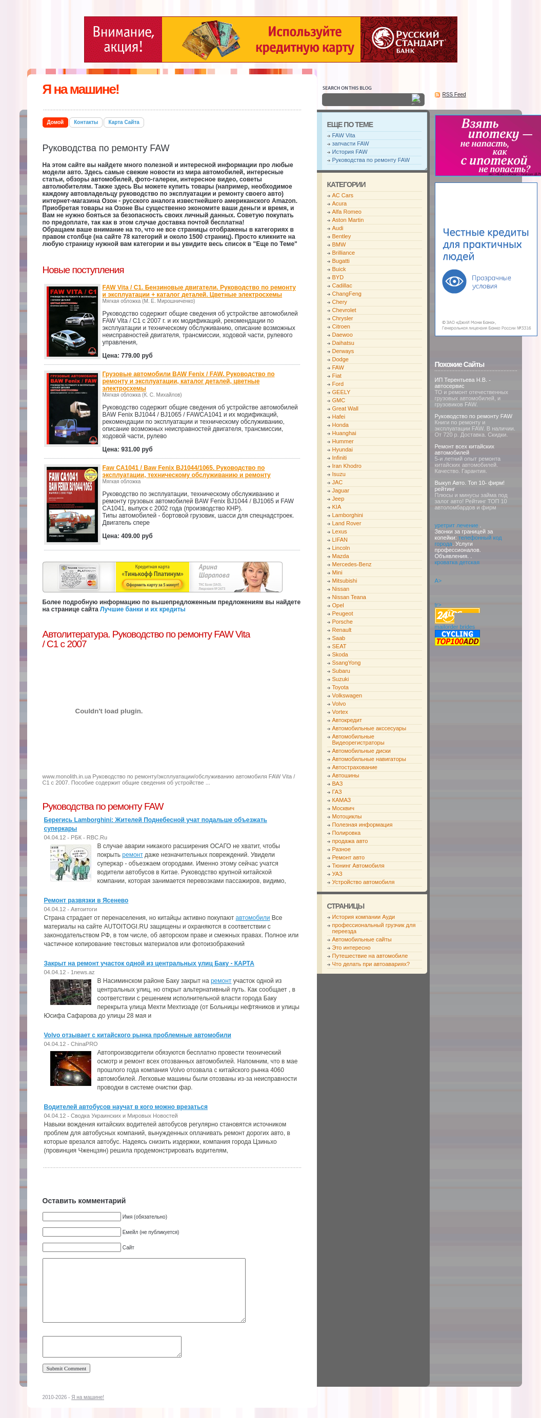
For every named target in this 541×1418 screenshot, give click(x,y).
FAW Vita (343, 135)
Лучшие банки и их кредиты (143, 609)
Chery (339, 302)
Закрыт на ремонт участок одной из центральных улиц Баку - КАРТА (149, 963)
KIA (337, 507)
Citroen (341, 326)
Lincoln (341, 548)
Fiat (337, 376)
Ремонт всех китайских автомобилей (465, 449)
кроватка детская (457, 562)
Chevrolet (344, 310)
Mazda (340, 556)
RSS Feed (454, 94)
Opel (338, 605)
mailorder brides (455, 627)
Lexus (339, 531)
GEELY (341, 392)
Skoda (340, 654)
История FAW (350, 152)
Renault (342, 630)
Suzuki (340, 679)
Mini (337, 572)
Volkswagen (347, 695)
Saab (339, 638)
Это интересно (351, 947)
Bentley (341, 236)
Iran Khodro (347, 466)
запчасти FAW (350, 143)
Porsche (342, 622)
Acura (339, 203)
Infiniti (339, 458)
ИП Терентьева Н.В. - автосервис (463, 383)
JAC (337, 482)
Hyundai (342, 449)
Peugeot (342, 613)
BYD (338, 277)
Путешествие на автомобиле (370, 956)
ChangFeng (347, 294)
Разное (341, 849)
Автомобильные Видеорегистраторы (358, 739)
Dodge (340, 359)
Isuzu (339, 474)
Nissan (341, 589)
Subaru (341, 671)
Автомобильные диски (361, 751)
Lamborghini (348, 515)
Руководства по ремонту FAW (371, 160)
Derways (343, 351)
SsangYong (346, 663)
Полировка (346, 833)
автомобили (253, 917)
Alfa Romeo (347, 212)
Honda (340, 425)
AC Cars (343, 195)
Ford (338, 384)
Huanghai (344, 433)
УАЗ (337, 874)
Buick (339, 269)
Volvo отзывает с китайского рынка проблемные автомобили (137, 1035)
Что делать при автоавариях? (371, 964)
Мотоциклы (347, 816)
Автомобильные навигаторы (369, 759)
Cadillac (342, 285)
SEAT (339, 646)
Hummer (343, 441)
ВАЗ (337, 783)
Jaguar (341, 490)
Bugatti (341, 261)
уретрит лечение (456, 525)
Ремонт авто (348, 857)
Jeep (338, 499)
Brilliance (343, 253)
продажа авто (350, 841)
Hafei (339, 417)
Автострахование (354, 767)
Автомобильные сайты (362, 939)
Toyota (340, 687)
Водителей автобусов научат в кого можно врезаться (126, 1107)
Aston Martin (348, 220)
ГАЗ (337, 792)
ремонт (132, 854)
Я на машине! (81, 89)
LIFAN (340, 540)
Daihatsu (343, 343)
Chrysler (342, 318)
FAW (338, 367)
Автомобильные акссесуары (369, 728)
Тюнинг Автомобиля (358, 865)
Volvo (339, 704)
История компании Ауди (363, 917)
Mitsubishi (344, 581)
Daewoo (342, 335)
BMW (339, 244)
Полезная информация (362, 824)
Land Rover (347, 523)
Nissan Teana (349, 597)
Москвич (343, 808)
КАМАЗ (341, 800)
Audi (338, 228)
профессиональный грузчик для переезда (374, 928)
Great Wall (345, 408)
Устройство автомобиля (363, 882)
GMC (339, 400)
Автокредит (347, 720)
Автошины (345, 775)
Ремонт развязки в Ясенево (86, 900)
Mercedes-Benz (352, 564)
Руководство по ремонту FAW (474, 416)
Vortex (340, 712)
